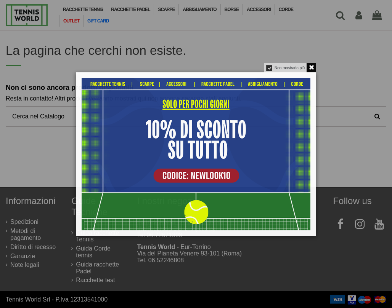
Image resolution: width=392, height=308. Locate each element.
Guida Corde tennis (93, 252)
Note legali (24, 265)
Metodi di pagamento (25, 234)
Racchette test (95, 280)
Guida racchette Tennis (97, 236)
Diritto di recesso (33, 247)
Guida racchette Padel (97, 267)
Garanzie (22, 256)
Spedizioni (24, 222)
